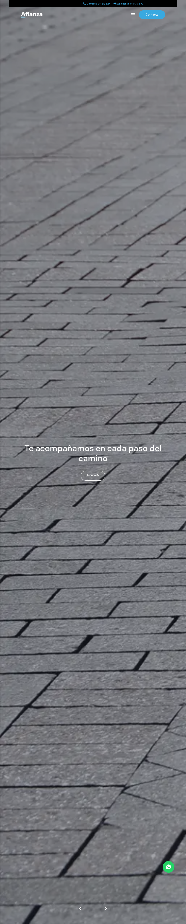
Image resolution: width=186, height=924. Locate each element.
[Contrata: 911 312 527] (84, 3)
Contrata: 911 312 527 (98, 3)
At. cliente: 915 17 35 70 (130, 3)
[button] (80, 908)
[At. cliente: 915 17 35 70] (115, 3)
